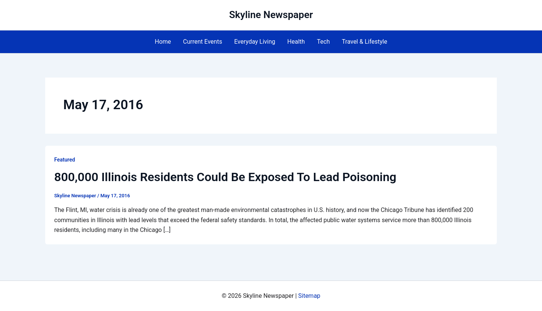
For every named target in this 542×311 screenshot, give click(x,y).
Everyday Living (254, 41)
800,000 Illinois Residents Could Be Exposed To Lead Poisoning (225, 177)
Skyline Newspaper (271, 14)
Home (163, 41)
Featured (64, 160)
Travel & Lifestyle (364, 41)
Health (296, 41)
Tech (323, 41)
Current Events (202, 41)
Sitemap (309, 295)
